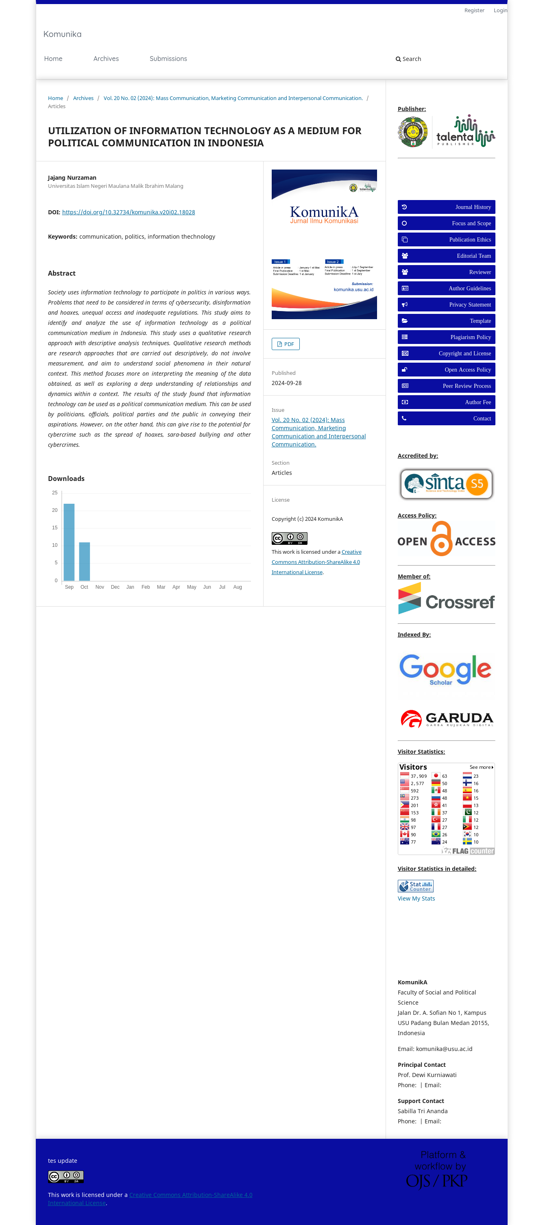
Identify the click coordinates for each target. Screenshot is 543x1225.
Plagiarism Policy (471, 337)
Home (53, 58)
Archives (106, 58)
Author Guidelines (470, 288)
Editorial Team (474, 256)
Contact (482, 418)
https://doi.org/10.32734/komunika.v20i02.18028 (128, 212)
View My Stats (416, 898)
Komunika (63, 34)
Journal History (473, 207)
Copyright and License (465, 353)
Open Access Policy (468, 369)
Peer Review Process (467, 386)
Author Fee (478, 402)
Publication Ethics (470, 239)
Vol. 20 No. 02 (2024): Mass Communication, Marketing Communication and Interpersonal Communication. (233, 98)
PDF (288, 344)
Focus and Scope (471, 223)
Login (501, 10)
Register (474, 10)
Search (408, 59)
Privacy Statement (470, 304)
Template (480, 321)
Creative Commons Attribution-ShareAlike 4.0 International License (317, 562)
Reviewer (480, 272)
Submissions (168, 58)
